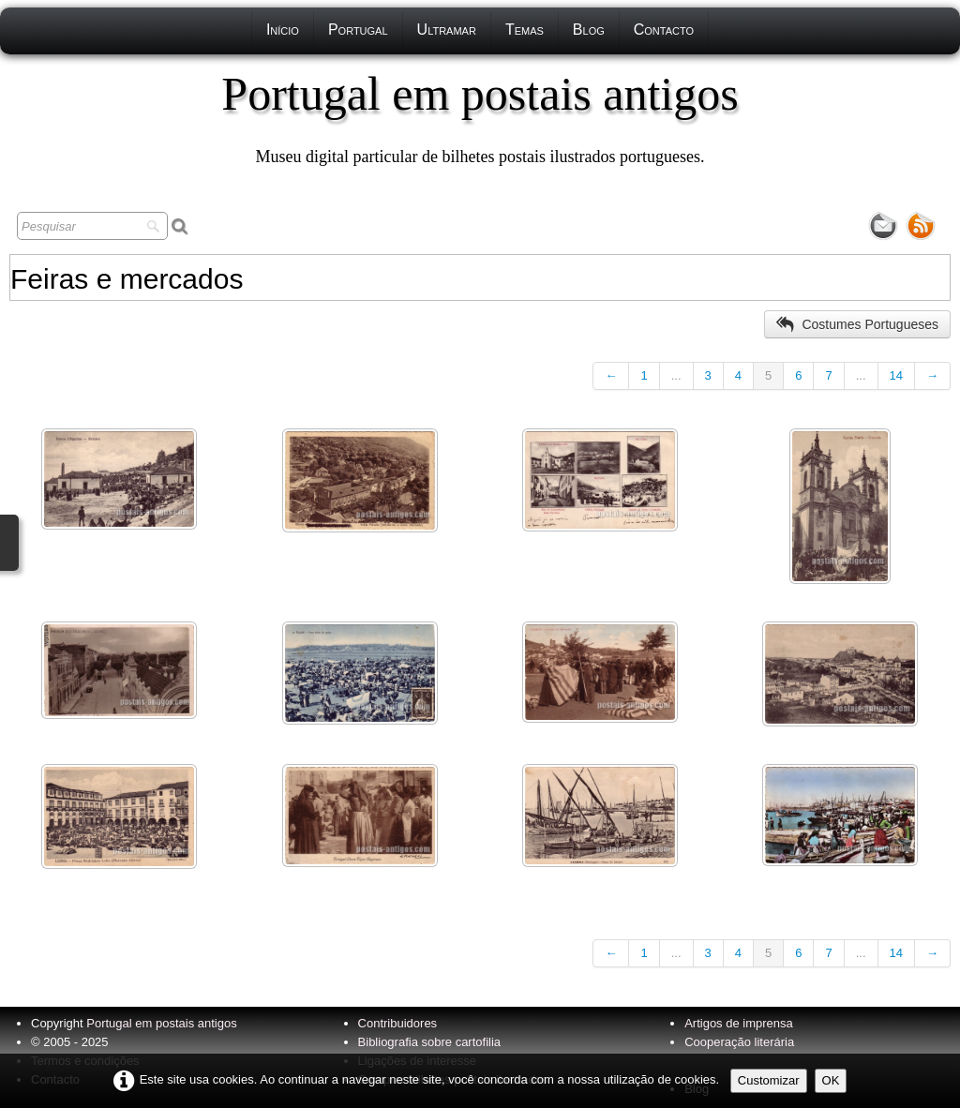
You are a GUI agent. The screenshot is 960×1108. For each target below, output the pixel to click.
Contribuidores (398, 1023)
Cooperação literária (739, 1042)
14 (896, 375)
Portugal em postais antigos (161, 1023)
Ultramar (446, 29)
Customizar (769, 1080)
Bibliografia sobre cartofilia (429, 1042)
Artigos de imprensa (738, 1023)
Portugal (358, 29)
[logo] (479, 117)
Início (282, 29)
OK (831, 1080)
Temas (524, 29)
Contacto (664, 29)
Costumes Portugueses (857, 324)
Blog (589, 29)
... (676, 375)
